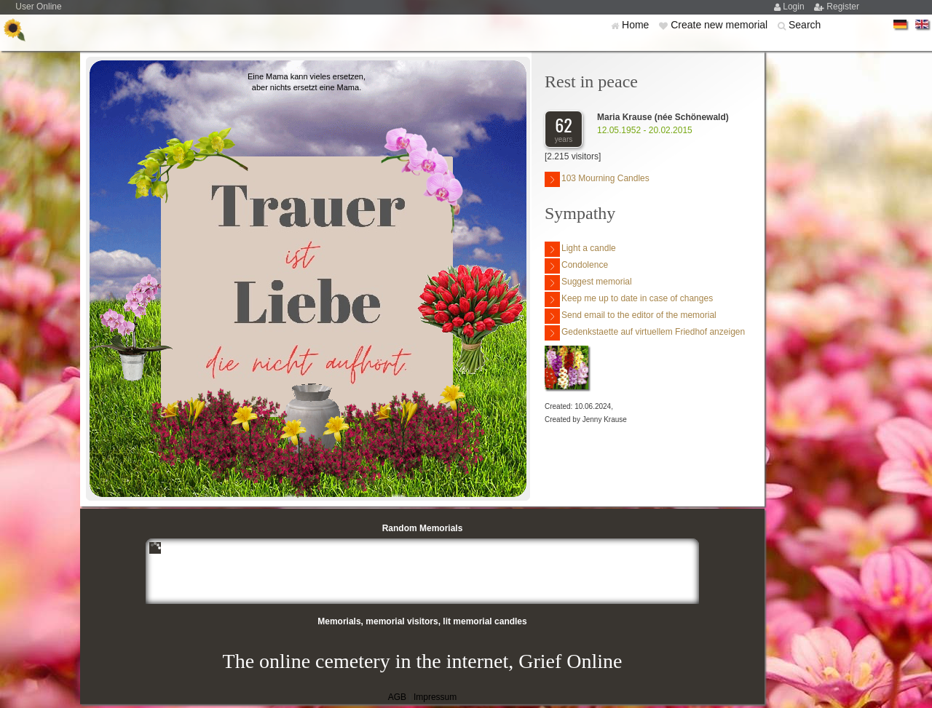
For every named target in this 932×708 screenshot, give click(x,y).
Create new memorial (720, 25)
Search (805, 25)
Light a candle (580, 249)
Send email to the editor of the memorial (630, 316)
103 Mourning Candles (597, 179)
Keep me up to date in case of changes (629, 299)
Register (842, 6)
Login (795, 6)
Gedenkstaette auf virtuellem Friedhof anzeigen (645, 333)
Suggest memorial (588, 282)
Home (637, 25)
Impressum (435, 697)
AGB (397, 697)
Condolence (576, 266)
